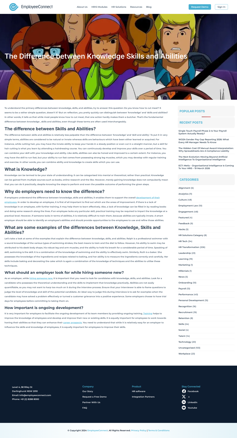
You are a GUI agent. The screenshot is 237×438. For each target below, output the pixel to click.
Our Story (87, 391)
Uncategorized (187, 347)
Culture (183, 199)
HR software (138, 391)
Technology (185, 342)
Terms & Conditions (158, 430)
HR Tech (183, 241)
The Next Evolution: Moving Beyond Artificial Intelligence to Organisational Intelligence (203, 158)
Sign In (221, 6)
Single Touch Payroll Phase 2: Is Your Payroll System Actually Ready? (203, 132)
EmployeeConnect (97, 430)
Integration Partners (143, 396)
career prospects (72, 322)
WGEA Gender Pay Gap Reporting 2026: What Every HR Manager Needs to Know (204, 141)
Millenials (184, 271)
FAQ (84, 407)
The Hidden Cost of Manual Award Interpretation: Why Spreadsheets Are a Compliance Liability (206, 149)
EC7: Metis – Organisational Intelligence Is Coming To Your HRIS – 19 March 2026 (206, 167)
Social (182, 330)
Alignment (184, 188)
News (182, 276)
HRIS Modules (99, 6)
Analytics (183, 193)
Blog (148, 6)
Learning (183, 259)
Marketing (184, 264)
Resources (136, 6)
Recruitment (186, 312)
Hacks (182, 229)
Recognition (185, 306)
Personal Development (191, 300)
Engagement (186, 211)
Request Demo (199, 6)
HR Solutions (118, 6)
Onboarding (185, 282)
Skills (181, 324)
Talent (182, 336)
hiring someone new (40, 278)
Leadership (185, 253)
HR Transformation (189, 247)
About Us (82, 6)
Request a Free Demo (94, 396)
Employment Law (188, 205)
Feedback (184, 223)
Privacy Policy (138, 430)
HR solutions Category (191, 235)
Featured (184, 217)
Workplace (184, 353)
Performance (186, 294)
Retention (184, 318)
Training (147, 313)
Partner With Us (91, 402)
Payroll (182, 288)
